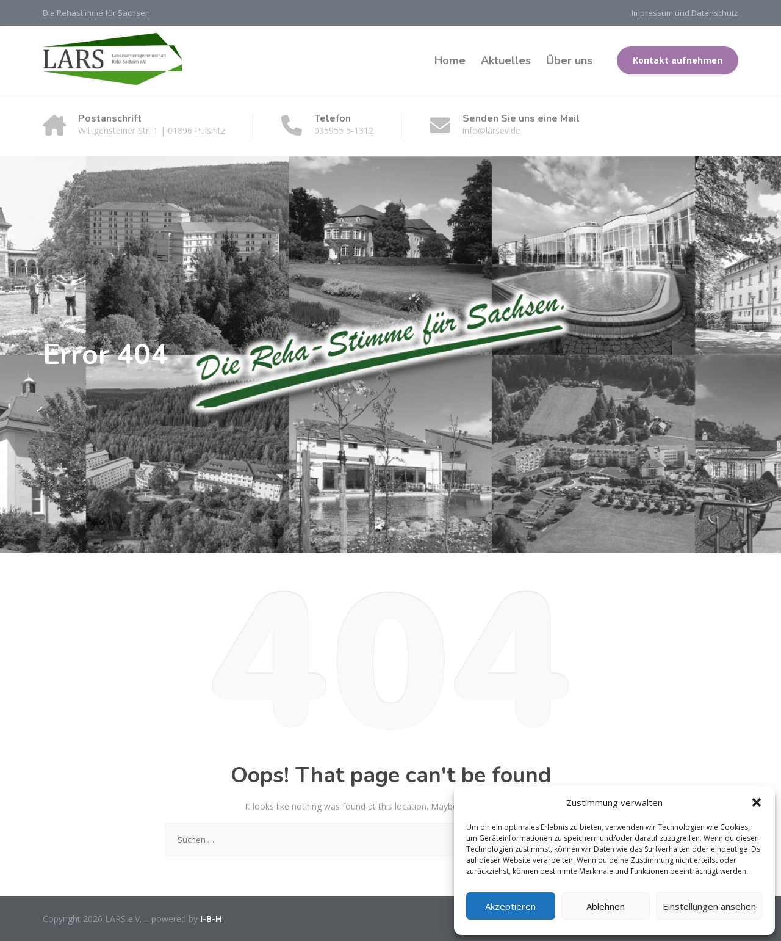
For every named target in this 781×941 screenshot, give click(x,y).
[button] (756, 802)
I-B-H (210, 919)
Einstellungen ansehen (709, 906)
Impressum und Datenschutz (685, 12)
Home (450, 60)
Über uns (569, 60)
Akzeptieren (510, 906)
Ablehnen (605, 906)
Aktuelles (506, 60)
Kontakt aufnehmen (677, 60)
